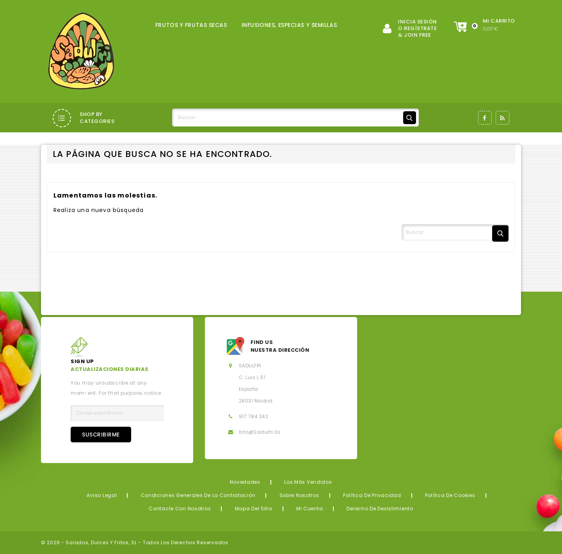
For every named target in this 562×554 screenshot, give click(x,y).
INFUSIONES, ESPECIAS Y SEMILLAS (289, 25)
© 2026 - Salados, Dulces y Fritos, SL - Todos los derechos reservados (134, 542)
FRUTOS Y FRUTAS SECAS (191, 25)
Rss (502, 117)
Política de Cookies (450, 495)
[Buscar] (295, 117)
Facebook (484, 117)
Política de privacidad (372, 495)
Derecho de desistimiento (380, 508)
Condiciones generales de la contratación (198, 495)
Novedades (245, 482)
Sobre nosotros (299, 495)
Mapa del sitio (253, 508)
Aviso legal (102, 495)
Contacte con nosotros (180, 508)
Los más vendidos (308, 482)
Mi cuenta (309, 508)
